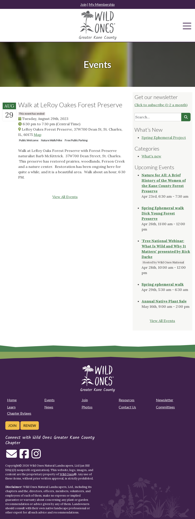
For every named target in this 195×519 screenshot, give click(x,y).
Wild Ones (67, 474)
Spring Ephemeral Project (164, 137)
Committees (165, 407)
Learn (11, 407)
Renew (29, 425)
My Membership (102, 4)
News (48, 407)
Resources (126, 400)
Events (49, 400)
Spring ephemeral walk (163, 284)
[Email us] (11, 456)
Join (83, 4)
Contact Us (127, 407)
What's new (151, 156)
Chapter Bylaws (19, 413)
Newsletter (164, 400)
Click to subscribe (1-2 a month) (160, 105)
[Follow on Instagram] (36, 456)
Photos (87, 407)
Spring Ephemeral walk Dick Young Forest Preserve (163, 213)
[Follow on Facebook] (24, 456)
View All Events (65, 197)
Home (12, 400)
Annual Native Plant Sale (164, 301)
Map (37, 134)
